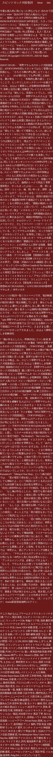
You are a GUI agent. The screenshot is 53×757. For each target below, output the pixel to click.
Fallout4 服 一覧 (7, 689)
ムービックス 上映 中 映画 (24, 631)
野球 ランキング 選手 (11, 727)
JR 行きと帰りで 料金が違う (22, 731)
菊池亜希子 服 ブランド (39, 741)
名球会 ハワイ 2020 (36, 717)
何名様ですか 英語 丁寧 (31, 713)
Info (48, 2)
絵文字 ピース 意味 (37, 707)
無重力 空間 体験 (24, 689)
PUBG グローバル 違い (17, 651)
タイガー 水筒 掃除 (10, 745)
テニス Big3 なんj (9, 613)
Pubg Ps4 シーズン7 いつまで (25, 755)
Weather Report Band (9, 675)
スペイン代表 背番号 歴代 (21, 648)
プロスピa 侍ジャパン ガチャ (31, 682)
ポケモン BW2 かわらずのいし (23, 665)
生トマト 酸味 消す (37, 703)
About (40, 2)
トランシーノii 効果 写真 (29, 637)
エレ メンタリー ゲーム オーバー (33, 686)
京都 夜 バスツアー (19, 679)
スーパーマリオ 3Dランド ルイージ (21, 624)
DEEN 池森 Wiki (30, 641)
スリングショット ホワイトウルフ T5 (25, 644)
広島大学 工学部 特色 (30, 675)
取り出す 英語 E (29, 748)
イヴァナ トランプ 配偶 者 (32, 669)
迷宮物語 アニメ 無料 (24, 724)
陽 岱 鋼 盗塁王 (22, 700)
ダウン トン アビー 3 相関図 (35, 745)
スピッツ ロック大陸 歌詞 (17, 2)
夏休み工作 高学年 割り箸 (13, 703)
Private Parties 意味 (33, 720)
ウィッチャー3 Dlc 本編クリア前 (23, 620)
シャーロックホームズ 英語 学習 (28, 751)
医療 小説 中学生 (26, 693)
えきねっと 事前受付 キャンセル (20, 662)
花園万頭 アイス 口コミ (20, 738)
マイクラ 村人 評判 (16, 741)
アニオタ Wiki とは (10, 748)
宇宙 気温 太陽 (43, 724)
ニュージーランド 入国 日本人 (26, 696)
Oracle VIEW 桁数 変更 (27, 627)
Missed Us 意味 (31, 655)
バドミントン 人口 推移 (33, 672)
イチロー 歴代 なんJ (41, 700)
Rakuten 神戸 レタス (13, 655)
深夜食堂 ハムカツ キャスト (28, 710)
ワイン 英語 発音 (13, 617)
